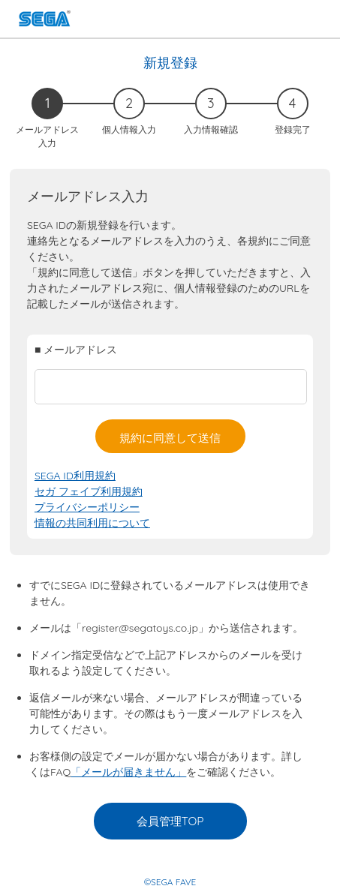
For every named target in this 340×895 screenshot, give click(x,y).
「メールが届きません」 (128, 772)
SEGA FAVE (44, 21)
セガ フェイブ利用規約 (89, 491)
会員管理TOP (170, 821)
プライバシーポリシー (87, 507)
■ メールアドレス (76, 349)
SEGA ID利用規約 (75, 475)
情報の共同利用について (92, 523)
